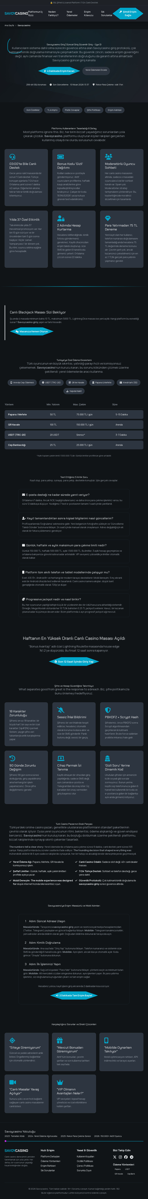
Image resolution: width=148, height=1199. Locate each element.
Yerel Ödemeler (72, 13)
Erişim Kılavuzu (88, 13)
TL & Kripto (52, 110)
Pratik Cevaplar (72, 110)
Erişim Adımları (115, 110)
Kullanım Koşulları (85, 1156)
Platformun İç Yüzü (35, 13)
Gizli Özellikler (33, 110)
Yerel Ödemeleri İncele (96, 70)
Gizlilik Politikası (85, 1161)
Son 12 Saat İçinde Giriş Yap (74, 661)
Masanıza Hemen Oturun (32, 331)
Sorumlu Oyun (84, 1170)
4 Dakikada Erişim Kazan (59, 71)
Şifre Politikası (93, 110)
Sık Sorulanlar (106, 13)
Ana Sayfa (9, 25)
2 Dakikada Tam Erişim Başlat (74, 995)
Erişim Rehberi (48, 1165)
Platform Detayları (50, 1156)
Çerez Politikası (85, 1165)
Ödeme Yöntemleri (50, 1161)
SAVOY (16, 13)
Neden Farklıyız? (53, 13)
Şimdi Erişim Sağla (128, 13)
